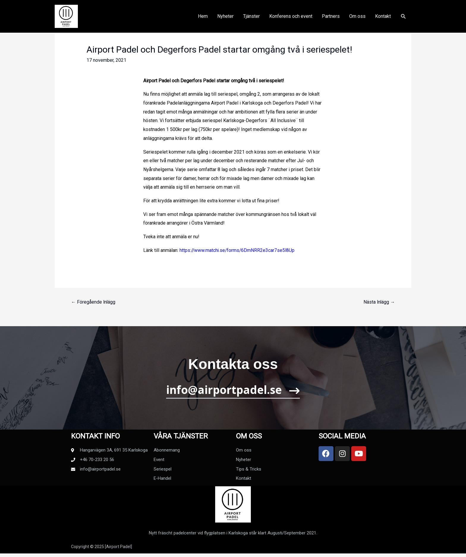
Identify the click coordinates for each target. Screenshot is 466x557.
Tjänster (251, 18)
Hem (203, 18)
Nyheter (225, 18)
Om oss (357, 18)
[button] (233, 393)
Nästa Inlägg (379, 302)
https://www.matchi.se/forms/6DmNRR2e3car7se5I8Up (238, 250)
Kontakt (383, 18)
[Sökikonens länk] (403, 18)
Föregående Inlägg (93, 302)
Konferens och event (290, 18)
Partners (331, 18)
